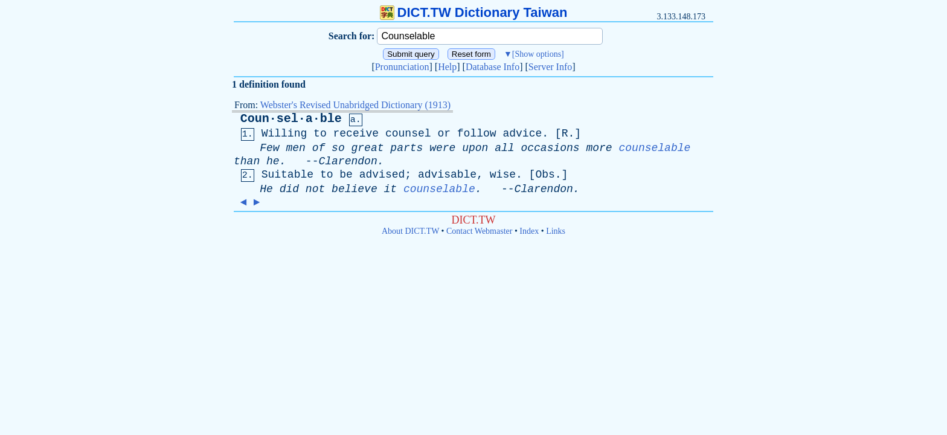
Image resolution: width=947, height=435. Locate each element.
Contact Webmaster (479, 231)
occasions (550, 148)
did (289, 189)
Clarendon (347, 161)
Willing (284, 133)
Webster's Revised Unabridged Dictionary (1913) (355, 105)
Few (269, 148)
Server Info (550, 67)
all (504, 148)
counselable (655, 148)
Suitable (287, 175)
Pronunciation (402, 67)
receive (356, 133)
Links (555, 231)
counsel (408, 133)
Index (529, 231)
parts (406, 148)
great (368, 148)
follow (476, 133)
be (346, 175)
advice (522, 133)
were (442, 148)
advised (382, 175)
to (320, 133)
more (599, 148)
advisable (447, 175)
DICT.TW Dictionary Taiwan (474, 12)
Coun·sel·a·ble (291, 119)
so (338, 148)
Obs (544, 175)
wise (503, 175)
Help (447, 67)
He (266, 189)
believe (354, 189)
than (247, 161)
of (319, 148)
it (390, 189)
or (444, 133)
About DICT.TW (410, 231)
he (273, 161)
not (315, 189)
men (295, 148)
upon (475, 148)
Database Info (492, 67)
